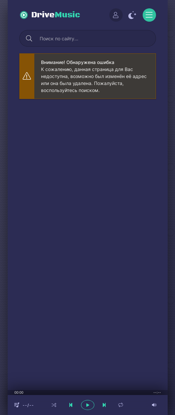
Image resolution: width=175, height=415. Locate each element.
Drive (55, 15)
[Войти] (116, 15)
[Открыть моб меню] (149, 15)
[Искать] (29, 38)
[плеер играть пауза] (87, 405)
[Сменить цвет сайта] (132, 15)
